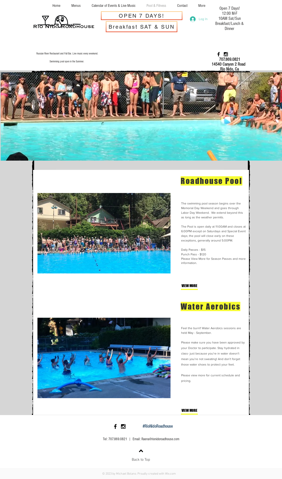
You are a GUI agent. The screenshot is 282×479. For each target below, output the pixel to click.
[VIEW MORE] (196, 286)
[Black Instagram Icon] (226, 54)
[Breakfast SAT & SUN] (141, 26)
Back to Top (141, 460)
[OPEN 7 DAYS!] (141, 15)
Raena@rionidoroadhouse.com (160, 439)
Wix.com (170, 474)
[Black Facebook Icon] (218, 54)
